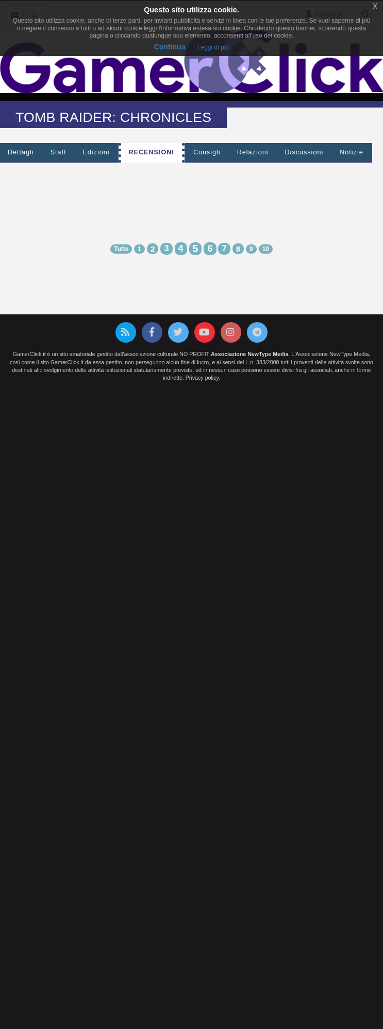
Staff (58, 152)
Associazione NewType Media (249, 354)
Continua (170, 47)
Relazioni (253, 152)
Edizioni (95, 152)
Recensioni (151, 152)
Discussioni (304, 152)
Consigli (207, 152)
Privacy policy (202, 378)
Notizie (351, 152)
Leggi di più (213, 47)
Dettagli (21, 152)
